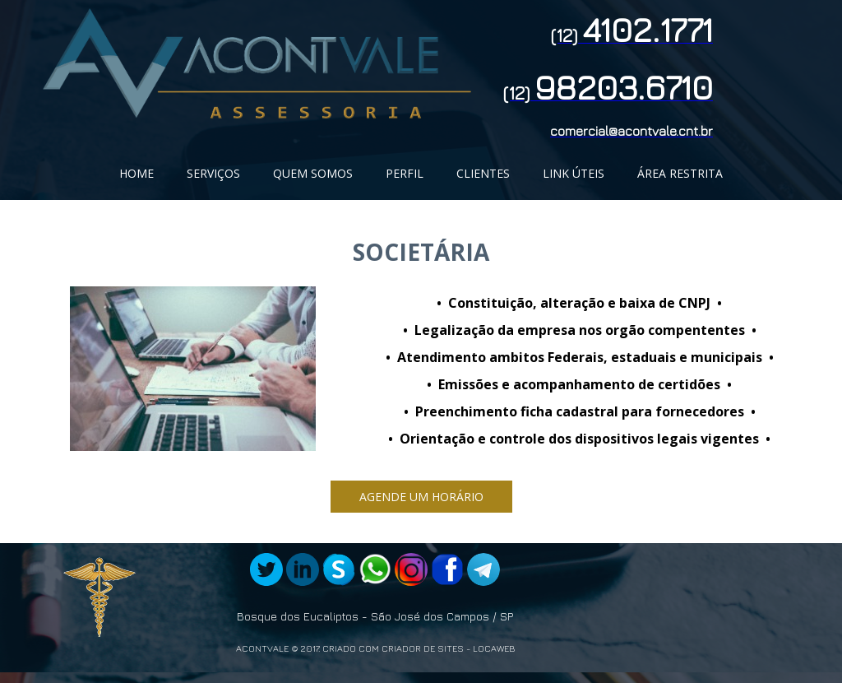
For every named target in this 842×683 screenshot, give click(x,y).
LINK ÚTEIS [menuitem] (573, 173)
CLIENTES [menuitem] (483, 173)
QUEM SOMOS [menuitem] (313, 173)
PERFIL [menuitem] (404, 173)
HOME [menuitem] (136, 173)
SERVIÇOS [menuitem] (213, 173)
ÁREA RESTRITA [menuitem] (680, 173)
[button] (421, 497)
